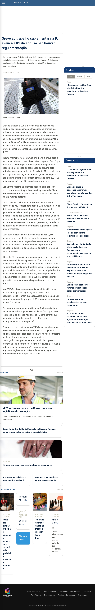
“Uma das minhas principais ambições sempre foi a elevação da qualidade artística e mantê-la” (7, 544)
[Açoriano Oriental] (7, 597)
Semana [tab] (79, 77)
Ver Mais (60, 372)
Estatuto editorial (49, 591)
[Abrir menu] (3, 2)
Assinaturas (82, 595)
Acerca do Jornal (33, 591)
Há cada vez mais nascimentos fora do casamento (27, 465)
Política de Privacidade (66, 595)
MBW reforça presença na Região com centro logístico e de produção (29, 409)
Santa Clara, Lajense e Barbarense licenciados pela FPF (78, 218)
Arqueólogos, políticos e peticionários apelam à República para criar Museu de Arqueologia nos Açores (79, 270)
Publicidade (63, 591)
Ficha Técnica (36, 595)
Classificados (75, 591)
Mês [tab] (88, 77)
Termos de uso (49, 595)
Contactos (87, 591)
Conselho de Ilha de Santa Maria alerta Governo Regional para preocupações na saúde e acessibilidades (79, 250)
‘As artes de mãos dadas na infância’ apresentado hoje (39, 529)
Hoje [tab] (70, 77)
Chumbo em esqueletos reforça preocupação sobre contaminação (46, 480)
